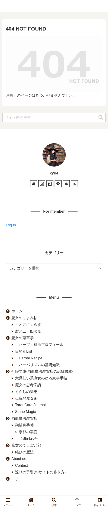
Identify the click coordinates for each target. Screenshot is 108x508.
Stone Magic (25, 412)
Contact (21, 465)
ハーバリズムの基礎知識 (37, 365)
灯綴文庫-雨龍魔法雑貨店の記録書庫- (42, 371)
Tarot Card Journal (30, 405)
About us (18, 459)
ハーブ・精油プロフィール (39, 345)
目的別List (23, 351)
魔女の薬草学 (22, 338)
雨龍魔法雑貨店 (24, 418)
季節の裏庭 (28, 432)
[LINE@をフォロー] (58, 183)
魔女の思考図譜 (28, 385)
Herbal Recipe (28, 358)
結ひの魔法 (24, 452)
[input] (54, 117)
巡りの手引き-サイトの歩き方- (40, 472)
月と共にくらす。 (30, 325)
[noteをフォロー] (49, 183)
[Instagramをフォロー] (41, 183)
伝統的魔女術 (26, 398)
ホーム (17, 311)
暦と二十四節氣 (28, 331)
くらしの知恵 (26, 392)
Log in (11, 225)
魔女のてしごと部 (26, 445)
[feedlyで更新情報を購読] (66, 183)
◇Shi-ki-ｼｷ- (26, 438)
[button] (101, 117)
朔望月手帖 (24, 425)
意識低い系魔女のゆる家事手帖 (41, 378)
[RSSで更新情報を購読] (74, 183)
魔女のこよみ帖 (24, 318)
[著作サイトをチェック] (33, 183)
